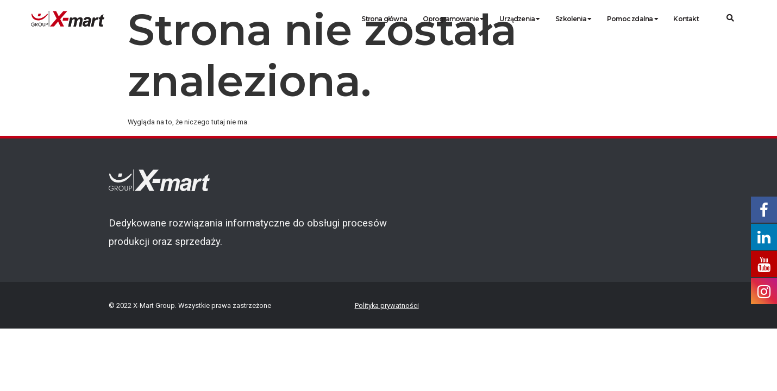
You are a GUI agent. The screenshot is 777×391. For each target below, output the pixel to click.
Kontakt (685, 19)
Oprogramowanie (453, 19)
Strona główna (384, 19)
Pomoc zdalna (632, 19)
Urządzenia (519, 19)
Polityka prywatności (387, 305)
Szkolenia (573, 19)
